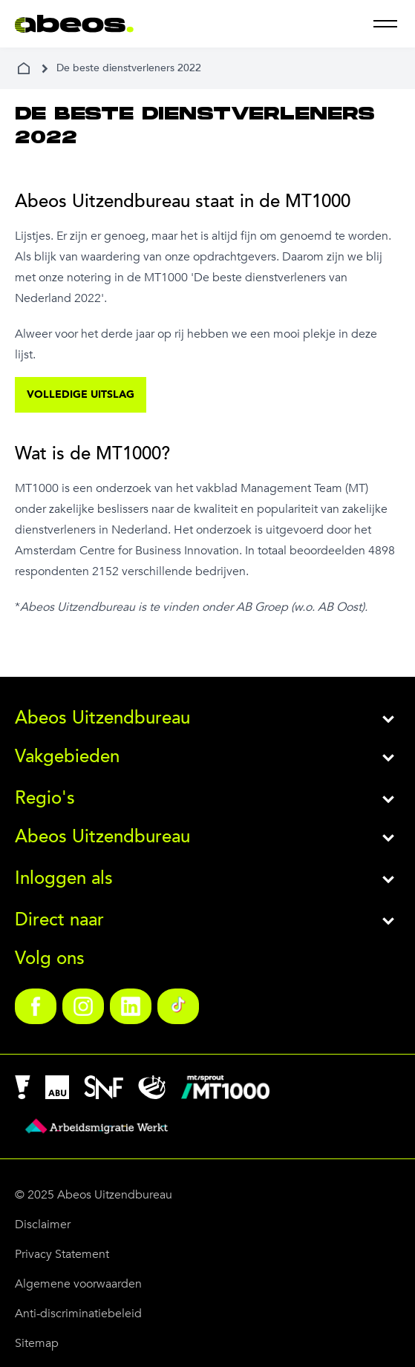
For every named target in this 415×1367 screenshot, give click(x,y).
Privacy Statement (62, 1254)
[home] (24, 68)
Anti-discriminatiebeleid (78, 1313)
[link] (35, 1006)
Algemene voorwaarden (78, 1284)
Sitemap (37, 1343)
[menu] (385, 23)
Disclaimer (43, 1224)
